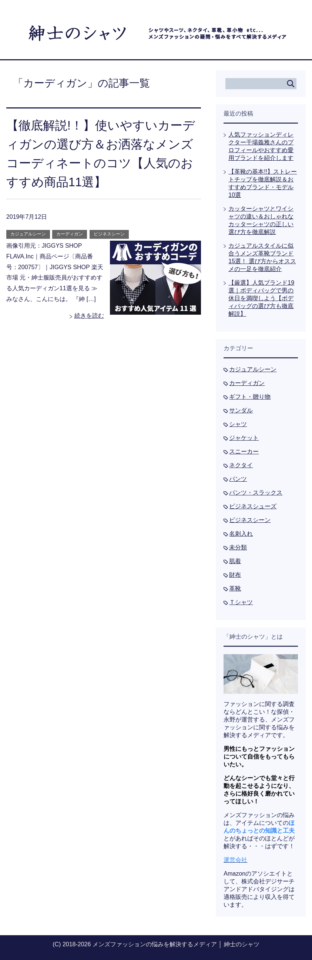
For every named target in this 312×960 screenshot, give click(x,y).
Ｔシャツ (241, 602)
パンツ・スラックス (255, 492)
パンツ (238, 479)
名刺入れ (241, 534)
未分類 (238, 547)
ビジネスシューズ (252, 506)
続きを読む (89, 315)
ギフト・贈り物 (250, 397)
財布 (235, 575)
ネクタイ (241, 465)
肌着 (235, 561)
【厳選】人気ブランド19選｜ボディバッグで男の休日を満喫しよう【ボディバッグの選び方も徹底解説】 (261, 298)
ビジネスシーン (109, 234)
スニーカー (244, 451)
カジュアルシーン (28, 234)
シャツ (238, 424)
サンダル (241, 410)
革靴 (235, 588)
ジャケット (244, 438)
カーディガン (69, 234)
